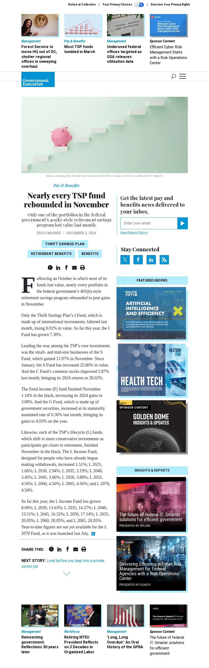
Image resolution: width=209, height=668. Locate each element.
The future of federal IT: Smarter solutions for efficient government (150, 517)
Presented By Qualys (135, 584)
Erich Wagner (49, 233)
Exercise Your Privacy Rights (170, 4)
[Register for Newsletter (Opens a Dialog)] (182, 223)
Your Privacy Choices (123, 5)
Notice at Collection (82, 4)
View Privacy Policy (134, 232)
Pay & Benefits (66, 185)
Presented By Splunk (134, 525)
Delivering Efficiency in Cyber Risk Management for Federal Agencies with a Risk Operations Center (150, 571)
